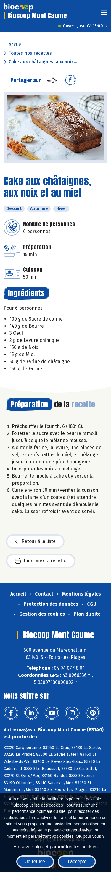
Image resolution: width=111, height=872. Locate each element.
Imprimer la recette (41, 561)
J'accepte (77, 861)
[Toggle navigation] (104, 14)
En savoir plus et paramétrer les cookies (55, 846)
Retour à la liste (35, 541)
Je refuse (35, 861)
